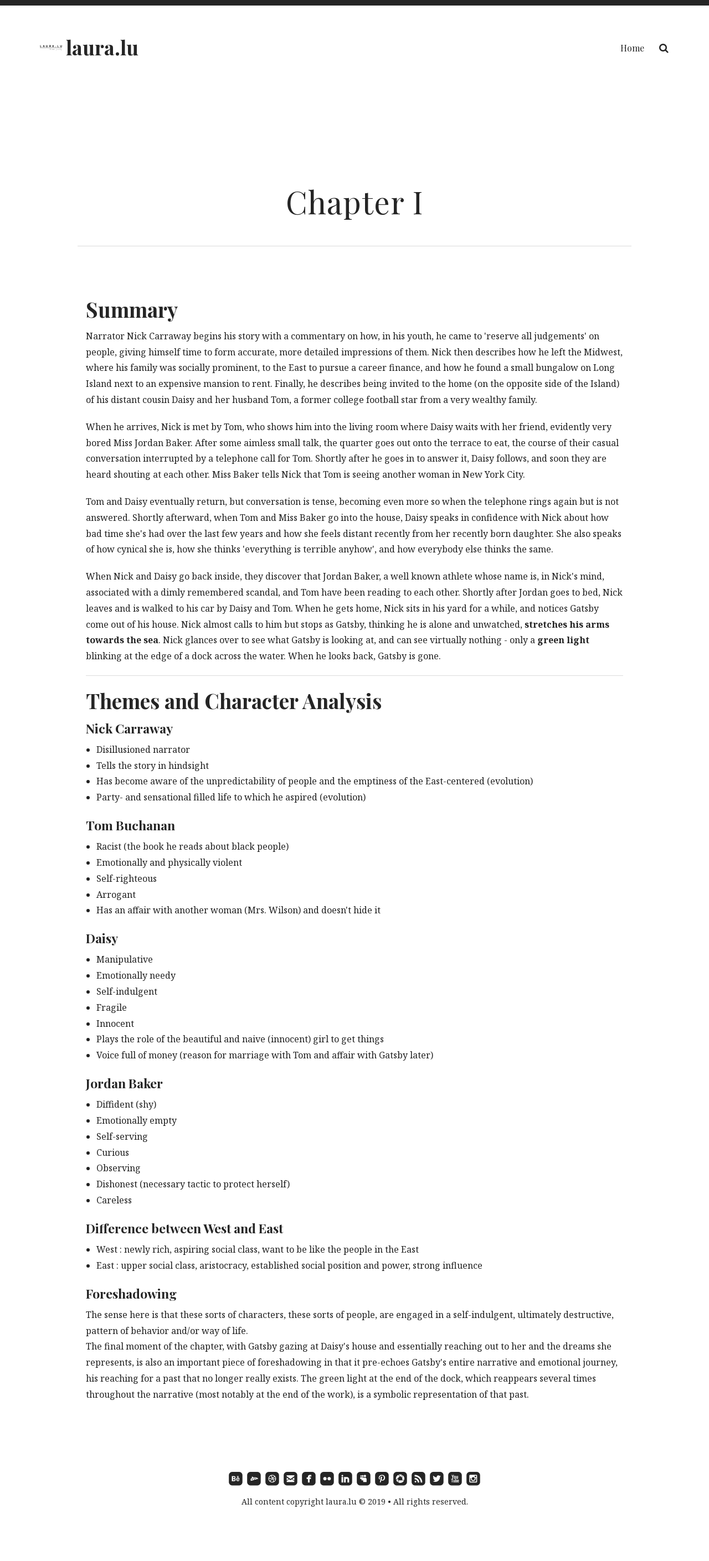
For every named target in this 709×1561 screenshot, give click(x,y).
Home (632, 48)
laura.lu (102, 47)
